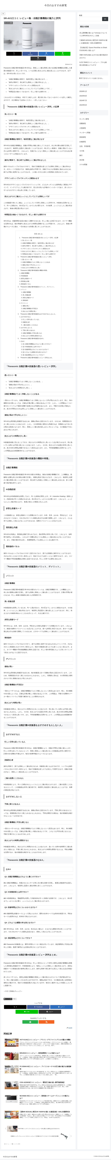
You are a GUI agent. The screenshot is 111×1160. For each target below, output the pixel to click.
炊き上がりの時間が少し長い (31, 264)
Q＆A (22, 340)
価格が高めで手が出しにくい (31, 261)
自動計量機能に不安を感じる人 (32, 331)
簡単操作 (25, 297)
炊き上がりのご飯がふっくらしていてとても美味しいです (40, 247)
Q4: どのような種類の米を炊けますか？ (35, 351)
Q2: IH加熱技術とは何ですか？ (32, 345)
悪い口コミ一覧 (27, 255)
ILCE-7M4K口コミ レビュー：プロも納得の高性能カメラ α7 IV (93, 63)
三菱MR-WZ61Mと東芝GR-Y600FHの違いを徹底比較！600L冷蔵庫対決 (93, 41)
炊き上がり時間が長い (30, 309)
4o (15, 998)
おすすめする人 (26, 314)
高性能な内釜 (25, 278)
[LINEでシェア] (50, 54)
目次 (35, 229)
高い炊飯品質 (27, 292)
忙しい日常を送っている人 (31, 317)
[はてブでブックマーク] (38, 54)
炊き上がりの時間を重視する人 (32, 334)
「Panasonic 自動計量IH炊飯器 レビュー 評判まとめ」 (36, 357)
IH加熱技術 (24, 272)
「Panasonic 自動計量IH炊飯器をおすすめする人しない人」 (38, 312)
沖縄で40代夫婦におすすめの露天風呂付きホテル (93, 56)
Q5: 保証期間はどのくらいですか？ (34, 354)
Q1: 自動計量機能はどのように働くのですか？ (37, 343)
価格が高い (26, 303)
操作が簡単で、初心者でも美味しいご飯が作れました (39, 241)
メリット (24, 286)
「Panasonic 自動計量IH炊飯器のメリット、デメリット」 (37, 283)
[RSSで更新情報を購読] (40, 1021)
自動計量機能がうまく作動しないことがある (36, 258)
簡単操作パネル (26, 281)
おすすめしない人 (26, 326)
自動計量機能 (25, 269)
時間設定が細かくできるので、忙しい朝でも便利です (39, 250)
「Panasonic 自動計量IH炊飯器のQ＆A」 (32, 337)
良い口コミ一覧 (27, 236)
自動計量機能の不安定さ (30, 306)
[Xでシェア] (15, 54)
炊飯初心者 (26, 320)
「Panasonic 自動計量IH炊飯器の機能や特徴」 (33, 267)
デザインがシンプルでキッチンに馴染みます (36, 244)
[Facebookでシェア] (26, 54)
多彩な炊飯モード (26, 275)
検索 (80, 15)
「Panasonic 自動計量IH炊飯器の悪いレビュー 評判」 (36, 252)
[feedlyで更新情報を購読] (36, 1021)
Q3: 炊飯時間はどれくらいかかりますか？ (36, 348)
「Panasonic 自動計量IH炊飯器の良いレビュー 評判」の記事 (40, 233)
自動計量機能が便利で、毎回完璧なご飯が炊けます (38, 238)
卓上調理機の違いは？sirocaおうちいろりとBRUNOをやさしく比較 (93, 34)
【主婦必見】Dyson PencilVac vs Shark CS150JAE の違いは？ (93, 49)
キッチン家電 (8, 998)
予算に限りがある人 (29, 329)
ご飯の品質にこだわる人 (30, 323)
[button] (61, 54)
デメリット (24, 300)
